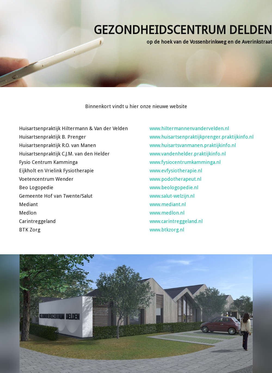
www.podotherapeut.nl (175, 179)
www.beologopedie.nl (174, 187)
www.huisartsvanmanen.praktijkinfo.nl (193, 145)
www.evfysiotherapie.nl (176, 170)
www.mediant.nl (168, 204)
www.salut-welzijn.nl (172, 196)
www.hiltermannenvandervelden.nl (189, 128)
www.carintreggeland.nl (176, 221)
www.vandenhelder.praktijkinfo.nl (188, 154)
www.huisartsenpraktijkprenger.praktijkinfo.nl (202, 137)
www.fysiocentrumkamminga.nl (185, 162)
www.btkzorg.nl (167, 230)
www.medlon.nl (167, 213)
